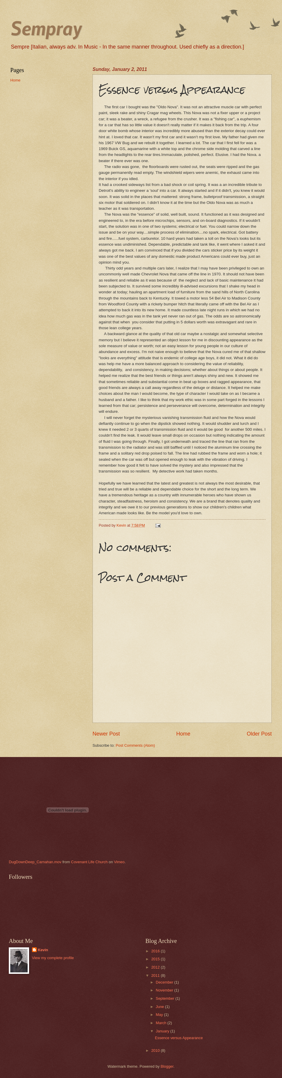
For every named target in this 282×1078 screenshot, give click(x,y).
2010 (156, 1050)
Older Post (259, 734)
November (165, 990)
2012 (156, 967)
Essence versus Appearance (179, 1038)
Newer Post (106, 734)
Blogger (167, 1066)
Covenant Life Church (89, 862)
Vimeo (119, 862)
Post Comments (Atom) (135, 745)
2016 (156, 951)
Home (183, 734)
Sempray (46, 28)
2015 (156, 959)
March (161, 1023)
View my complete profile (53, 958)
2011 (156, 975)
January (163, 1031)
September (165, 998)
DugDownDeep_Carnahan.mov (35, 862)
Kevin (43, 950)
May (160, 1014)
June (160, 1006)
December (165, 982)
